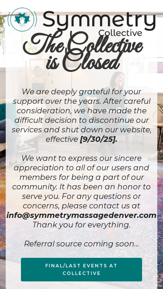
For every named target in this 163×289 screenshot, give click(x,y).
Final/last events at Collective (81, 269)
